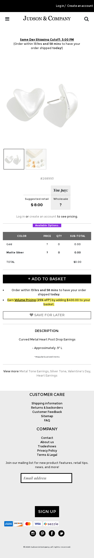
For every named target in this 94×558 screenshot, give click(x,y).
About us (47, 442)
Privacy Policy (47, 450)
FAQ (47, 420)
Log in (60, 6)
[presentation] (40, 494)
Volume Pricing (25, 300)
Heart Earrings (47, 375)
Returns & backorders (47, 407)
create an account (42, 216)
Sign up (47, 511)
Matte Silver (15, 252)
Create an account (80, 6)
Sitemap (47, 416)
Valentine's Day (79, 371)
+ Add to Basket (47, 279)
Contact (47, 438)
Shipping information (47, 403)
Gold (9, 244)
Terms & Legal (47, 455)
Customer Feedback (47, 412)
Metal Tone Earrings (34, 371)
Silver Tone (58, 371)
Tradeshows (47, 446)
